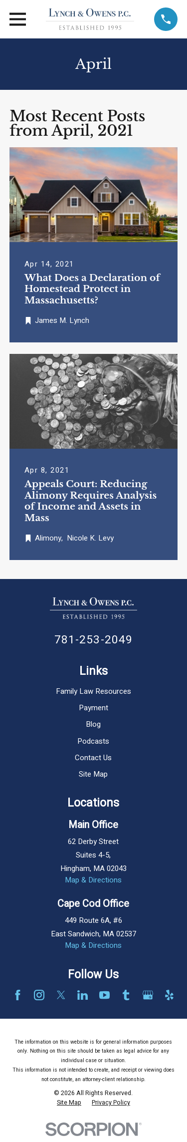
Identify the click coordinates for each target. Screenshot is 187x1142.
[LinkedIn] (82, 995)
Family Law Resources (93, 691)
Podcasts (93, 741)
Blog (93, 724)
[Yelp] (169, 995)
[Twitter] (61, 995)
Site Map (93, 774)
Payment (93, 707)
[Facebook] (17, 995)
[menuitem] (69, 1103)
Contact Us (93, 757)
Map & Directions (93, 879)
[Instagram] (39, 995)
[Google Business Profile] (148, 995)
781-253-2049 (93, 639)
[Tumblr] (126, 995)
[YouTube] (104, 995)
